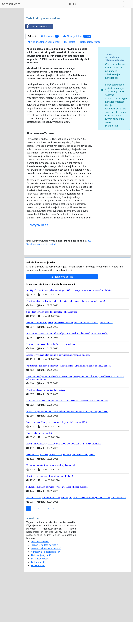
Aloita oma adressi (62, 316)
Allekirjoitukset (77, 76)
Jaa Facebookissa (38, 66)
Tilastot (69, 81)
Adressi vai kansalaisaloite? (45, 591)
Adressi (32, 76)
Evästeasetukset (39, 598)
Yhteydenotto (38, 605)
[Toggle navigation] (127, 4)
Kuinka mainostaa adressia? (46, 588)
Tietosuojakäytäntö (90, 81)
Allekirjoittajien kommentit (43, 81)
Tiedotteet (50, 76)
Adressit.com (11, 4)
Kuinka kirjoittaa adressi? (44, 584)
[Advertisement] (77, 33)
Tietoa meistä (38, 601)
